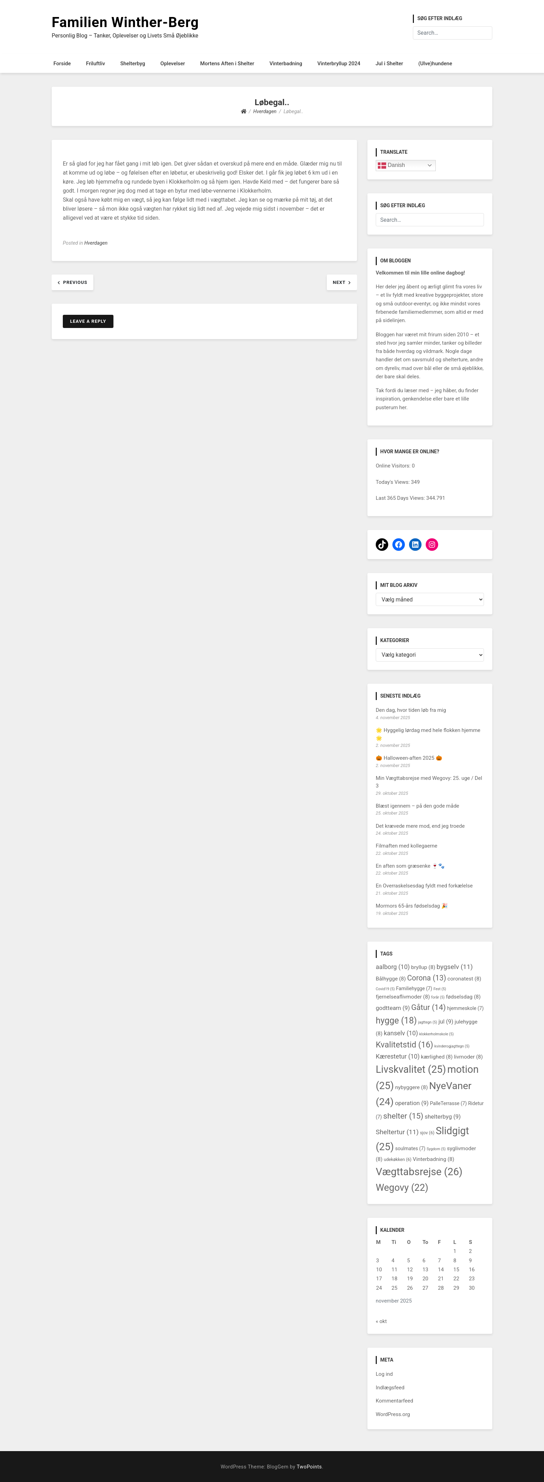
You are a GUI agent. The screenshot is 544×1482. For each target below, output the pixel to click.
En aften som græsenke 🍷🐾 (410, 866)
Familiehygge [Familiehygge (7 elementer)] (414, 988)
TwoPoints (309, 1467)
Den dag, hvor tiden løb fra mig (411, 710)
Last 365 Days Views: (401, 498)
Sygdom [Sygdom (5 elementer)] (436, 1149)
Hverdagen (96, 243)
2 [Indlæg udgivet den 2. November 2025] (470, 1251)
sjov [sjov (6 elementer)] (427, 1132)
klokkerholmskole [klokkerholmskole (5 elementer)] (436, 1034)
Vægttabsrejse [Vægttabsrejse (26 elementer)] (419, 1172)
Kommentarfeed (394, 1401)
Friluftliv (95, 63)
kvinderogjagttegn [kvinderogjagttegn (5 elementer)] (451, 1046)
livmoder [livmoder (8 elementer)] (468, 1057)
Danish (391, 165)
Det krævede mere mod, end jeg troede (420, 826)
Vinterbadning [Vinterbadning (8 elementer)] (433, 1159)
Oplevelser (172, 63)
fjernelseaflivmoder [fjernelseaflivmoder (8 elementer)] (403, 997)
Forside (62, 63)
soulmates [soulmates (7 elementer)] (410, 1148)
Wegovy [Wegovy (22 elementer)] (402, 1187)
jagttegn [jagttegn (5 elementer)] (427, 1022)
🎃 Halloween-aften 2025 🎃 (409, 758)
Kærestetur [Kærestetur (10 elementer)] (398, 1056)
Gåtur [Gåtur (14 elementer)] (428, 1007)
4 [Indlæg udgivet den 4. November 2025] (393, 1260)
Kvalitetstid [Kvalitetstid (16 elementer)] (404, 1045)
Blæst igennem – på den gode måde (417, 806)
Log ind (384, 1374)
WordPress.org (393, 1414)
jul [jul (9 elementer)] (446, 1021)
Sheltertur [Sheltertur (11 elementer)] (397, 1132)
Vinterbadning (286, 63)
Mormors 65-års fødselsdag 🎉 (412, 906)
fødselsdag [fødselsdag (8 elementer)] (463, 997)
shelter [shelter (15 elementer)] (403, 1116)
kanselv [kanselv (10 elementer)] (401, 1033)
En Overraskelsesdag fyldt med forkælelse (424, 886)
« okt (381, 1321)
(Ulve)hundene (435, 63)
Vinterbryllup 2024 (338, 63)
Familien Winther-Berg (125, 22)
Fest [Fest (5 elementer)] (439, 989)
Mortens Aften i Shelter (227, 63)
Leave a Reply (88, 321)
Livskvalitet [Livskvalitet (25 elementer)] (411, 1069)
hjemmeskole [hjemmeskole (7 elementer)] (465, 1008)
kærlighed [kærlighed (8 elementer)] (436, 1057)
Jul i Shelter (389, 63)
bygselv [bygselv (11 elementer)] (454, 967)
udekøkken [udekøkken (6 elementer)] (397, 1159)
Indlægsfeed (390, 1387)
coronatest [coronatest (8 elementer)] (465, 979)
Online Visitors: (394, 466)
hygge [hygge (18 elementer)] (396, 1021)
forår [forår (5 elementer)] (438, 997)
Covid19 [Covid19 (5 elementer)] (385, 989)
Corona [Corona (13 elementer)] (426, 978)
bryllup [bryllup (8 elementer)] (423, 967)
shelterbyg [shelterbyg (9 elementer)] (443, 1116)
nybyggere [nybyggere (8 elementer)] (411, 1087)
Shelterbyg (132, 63)
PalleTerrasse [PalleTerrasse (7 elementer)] (448, 1103)
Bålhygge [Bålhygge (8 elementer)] (391, 979)
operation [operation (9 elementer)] (411, 1103)
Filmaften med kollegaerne (406, 846)
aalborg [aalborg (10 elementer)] (393, 966)
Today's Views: (393, 482)
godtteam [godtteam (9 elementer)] (393, 1007)
